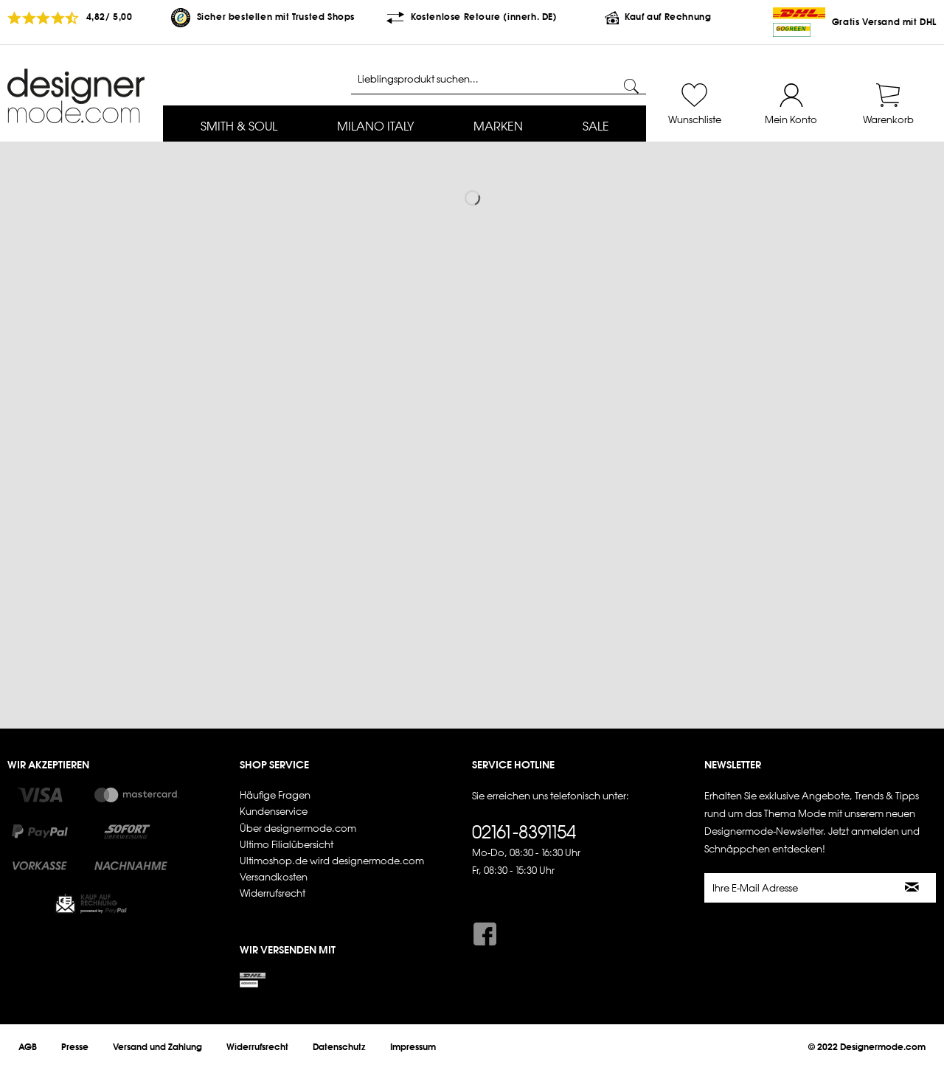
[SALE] (595, 127)
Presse (74, 1047)
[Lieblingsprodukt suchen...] (498, 79)
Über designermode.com (298, 828)
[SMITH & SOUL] (238, 127)
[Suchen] (631, 86)
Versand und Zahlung (157, 1047)
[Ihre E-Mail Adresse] (797, 888)
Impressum (413, 1047)
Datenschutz (339, 1047)
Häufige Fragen (275, 795)
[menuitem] (238, 127)
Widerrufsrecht (272, 893)
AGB (27, 1047)
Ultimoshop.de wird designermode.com (332, 861)
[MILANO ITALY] (375, 127)
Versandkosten (274, 877)
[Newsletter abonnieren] (912, 888)
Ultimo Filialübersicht (286, 844)
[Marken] (497, 127)
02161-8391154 (524, 832)
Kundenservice (274, 811)
